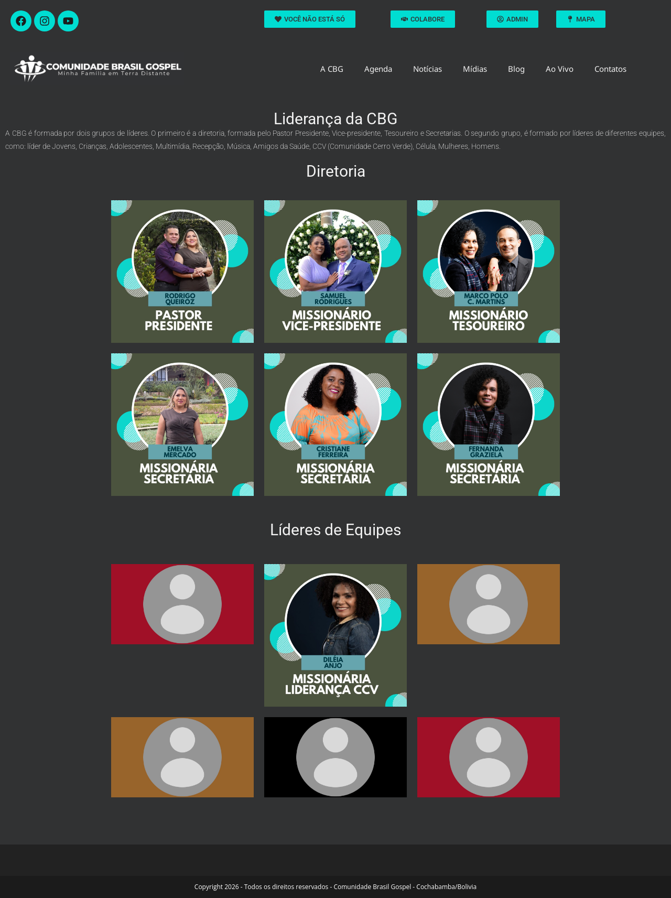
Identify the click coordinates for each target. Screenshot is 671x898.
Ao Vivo (559, 68)
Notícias (427, 68)
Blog (516, 68)
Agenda (378, 68)
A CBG (331, 68)
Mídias (475, 68)
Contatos (610, 68)
